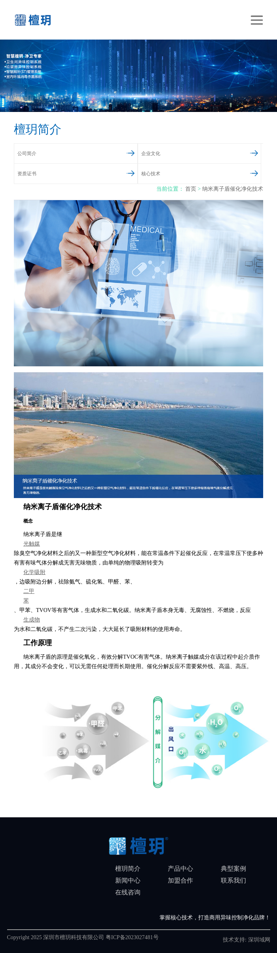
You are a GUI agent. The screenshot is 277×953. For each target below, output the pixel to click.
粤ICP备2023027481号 (132, 937)
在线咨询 (127, 892)
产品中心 (180, 868)
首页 (190, 189)
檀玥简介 (127, 868)
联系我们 (233, 880)
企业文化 (190, 152)
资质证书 (66, 172)
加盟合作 (180, 880)
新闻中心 (127, 880)
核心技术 (190, 172)
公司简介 (66, 152)
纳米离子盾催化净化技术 (232, 189)
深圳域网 (259, 940)
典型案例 (233, 868)
